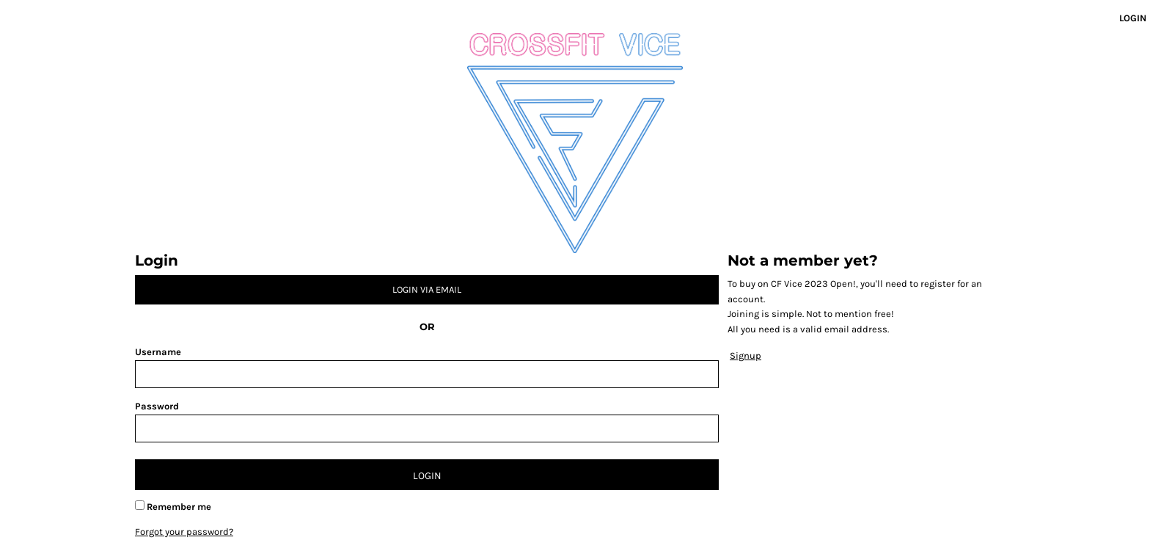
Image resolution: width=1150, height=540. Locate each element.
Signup (745, 355)
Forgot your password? (184, 531)
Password (157, 406)
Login (1132, 17)
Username (158, 351)
